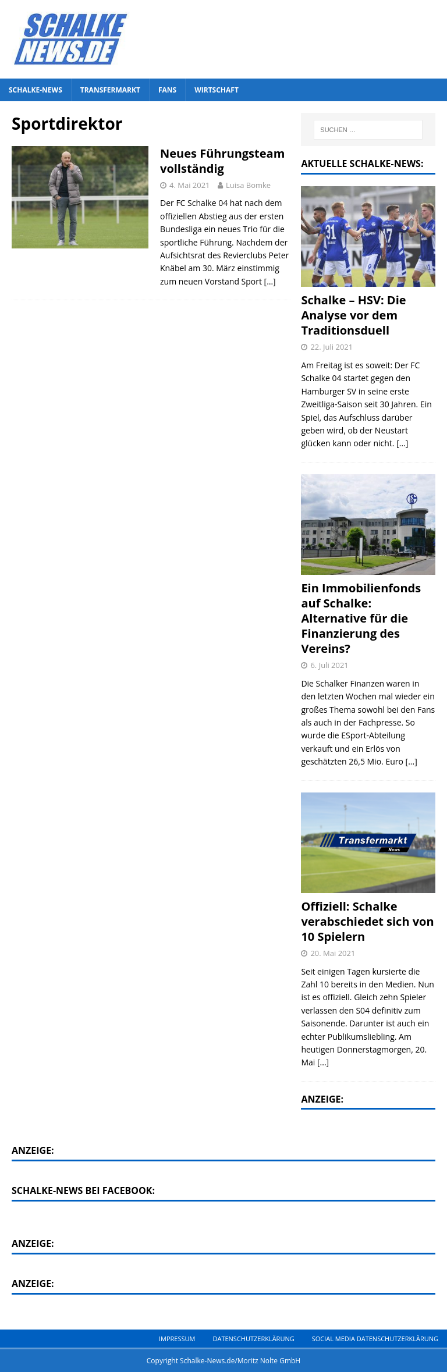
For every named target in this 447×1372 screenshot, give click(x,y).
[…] (270, 281)
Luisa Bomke (248, 185)
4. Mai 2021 (189, 185)
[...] (402, 443)
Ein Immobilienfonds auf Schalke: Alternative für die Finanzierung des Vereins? (361, 618)
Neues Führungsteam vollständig (222, 160)
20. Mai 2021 (332, 953)
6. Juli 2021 (329, 665)
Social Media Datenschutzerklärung (375, 1338)
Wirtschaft (216, 90)
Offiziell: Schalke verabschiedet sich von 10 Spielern (367, 921)
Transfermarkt (110, 90)
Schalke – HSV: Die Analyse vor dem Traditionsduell (353, 315)
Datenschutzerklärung (253, 1338)
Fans (167, 90)
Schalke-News (35, 90)
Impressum (177, 1338)
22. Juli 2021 (331, 347)
